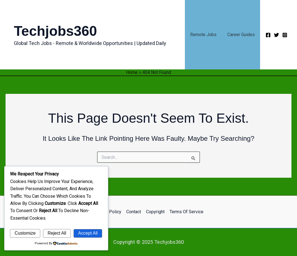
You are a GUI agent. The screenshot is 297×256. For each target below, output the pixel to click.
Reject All (57, 233)
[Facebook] (268, 34)
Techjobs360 (55, 31)
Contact (134, 211)
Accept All (88, 233)
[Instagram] (284, 34)
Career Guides (242, 34)
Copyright (155, 211)
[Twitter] (276, 34)
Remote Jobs (206, 34)
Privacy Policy (108, 211)
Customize (25, 233)
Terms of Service (186, 211)
